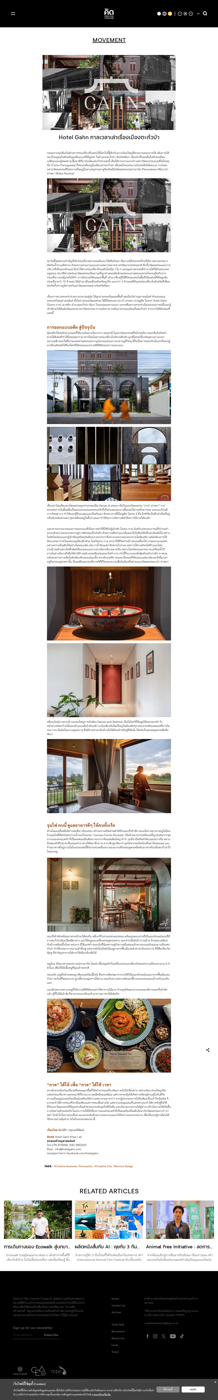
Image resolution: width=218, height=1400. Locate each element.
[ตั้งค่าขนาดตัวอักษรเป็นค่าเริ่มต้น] (185, 14)
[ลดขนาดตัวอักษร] (180, 14)
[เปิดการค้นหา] (205, 13)
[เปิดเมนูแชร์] (207, 1050)
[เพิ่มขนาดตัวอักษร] (191, 14)
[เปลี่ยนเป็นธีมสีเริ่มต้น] (164, 13)
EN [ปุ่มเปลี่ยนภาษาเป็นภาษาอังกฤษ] (198, 14)
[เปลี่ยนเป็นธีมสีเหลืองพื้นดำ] (170, 14)
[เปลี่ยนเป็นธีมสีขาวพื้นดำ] (159, 14)
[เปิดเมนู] (13, 13)
